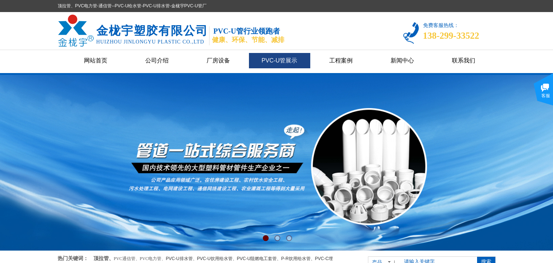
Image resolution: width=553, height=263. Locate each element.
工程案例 (341, 60)
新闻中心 (402, 60)
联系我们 (463, 60)
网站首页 (95, 60)
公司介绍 (157, 60)
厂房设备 (218, 60)
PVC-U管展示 (279, 60)
